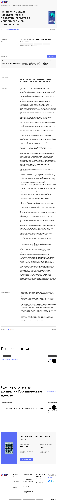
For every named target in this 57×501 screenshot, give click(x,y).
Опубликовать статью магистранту (28, 479)
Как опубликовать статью (16, 481)
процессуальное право (24, 45)
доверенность (34, 45)
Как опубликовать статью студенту (27, 475)
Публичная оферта (39, 499)
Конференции (8, 5)
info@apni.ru (51, 477)
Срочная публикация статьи (28, 482)
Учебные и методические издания (39, 482)
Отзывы (15, 487)
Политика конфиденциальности (15, 499)
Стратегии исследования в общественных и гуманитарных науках (24, 5)
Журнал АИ (15, 474)
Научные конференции (16, 477)
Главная (2, 5)
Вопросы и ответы (40, 474)
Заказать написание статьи (28, 492)
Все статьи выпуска (51, 391)
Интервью (38, 476)
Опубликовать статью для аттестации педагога (26, 487)
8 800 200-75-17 (52, 474)
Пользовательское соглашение (29, 499)
